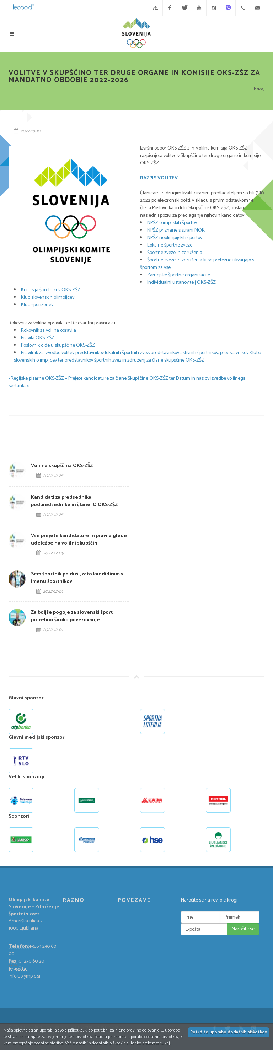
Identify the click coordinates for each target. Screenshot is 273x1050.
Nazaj (259, 88)
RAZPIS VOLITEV (159, 178)
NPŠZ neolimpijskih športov (174, 238)
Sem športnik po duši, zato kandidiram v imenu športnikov (77, 578)
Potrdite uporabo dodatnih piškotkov (228, 1032)
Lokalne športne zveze (169, 245)
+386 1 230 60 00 (32, 950)
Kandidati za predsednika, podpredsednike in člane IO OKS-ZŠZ (74, 501)
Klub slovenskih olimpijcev (48, 297)
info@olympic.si (24, 976)
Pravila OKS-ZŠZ (37, 338)
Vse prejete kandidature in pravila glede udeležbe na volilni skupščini (79, 539)
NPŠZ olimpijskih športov (172, 223)
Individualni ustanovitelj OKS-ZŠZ (181, 282)
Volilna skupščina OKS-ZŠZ (62, 466)
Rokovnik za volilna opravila (48, 330)
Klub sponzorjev (37, 305)
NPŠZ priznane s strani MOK (176, 230)
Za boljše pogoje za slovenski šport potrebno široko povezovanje (72, 616)
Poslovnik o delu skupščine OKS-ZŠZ (58, 345)
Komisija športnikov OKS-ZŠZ (51, 290)
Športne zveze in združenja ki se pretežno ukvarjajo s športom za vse (197, 264)
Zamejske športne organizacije (178, 275)
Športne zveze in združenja (174, 253)
